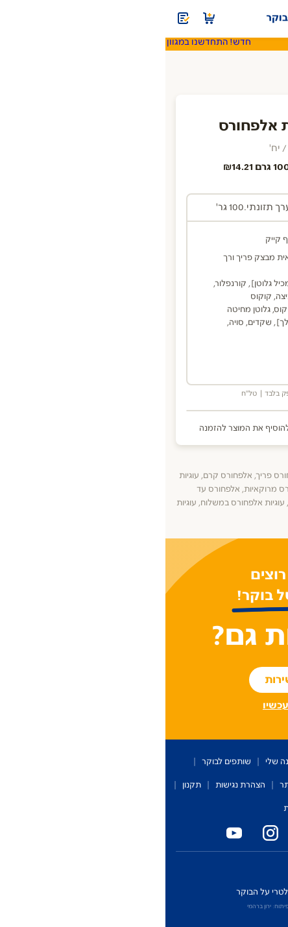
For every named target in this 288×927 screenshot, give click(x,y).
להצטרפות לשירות (144, 680)
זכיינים (207, 868)
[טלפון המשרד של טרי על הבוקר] (211, 833)
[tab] (200, 208)
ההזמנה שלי (121, 761)
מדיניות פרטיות (144, 808)
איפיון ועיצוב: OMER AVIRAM (172, 906)
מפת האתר (134, 785)
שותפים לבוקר (61, 761)
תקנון (26, 785)
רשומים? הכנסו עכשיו (144, 705)
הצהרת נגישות (75, 785)
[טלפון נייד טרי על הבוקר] (175, 833)
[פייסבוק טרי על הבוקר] (138, 833)
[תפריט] (270, 18)
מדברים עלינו (252, 785)
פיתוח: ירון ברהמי (103, 906)
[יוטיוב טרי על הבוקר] (66, 833)
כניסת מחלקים (255, 868)
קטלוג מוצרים (180, 761)
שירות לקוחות (192, 785)
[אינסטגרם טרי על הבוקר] (102, 833)
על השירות (237, 761)
